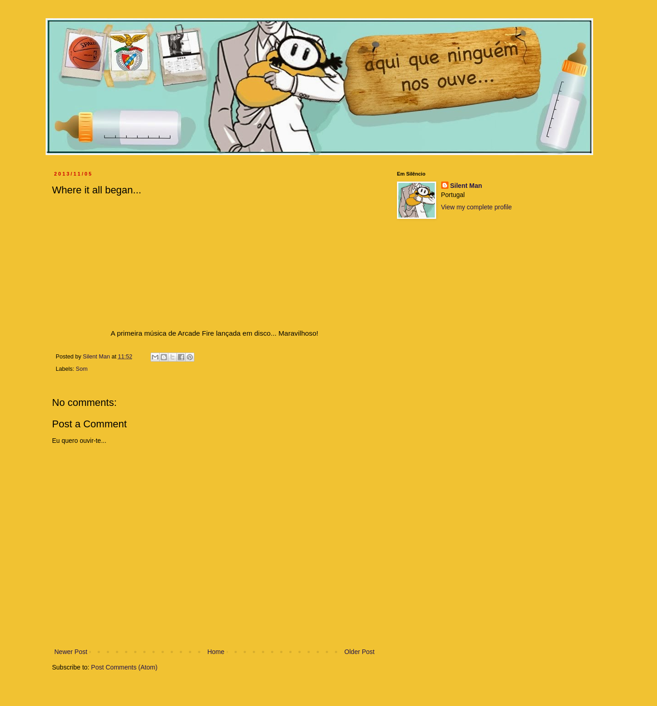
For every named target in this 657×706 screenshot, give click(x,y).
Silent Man (466, 185)
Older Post (359, 651)
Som (82, 369)
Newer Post (70, 651)
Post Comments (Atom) (124, 667)
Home (215, 651)
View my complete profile (476, 207)
